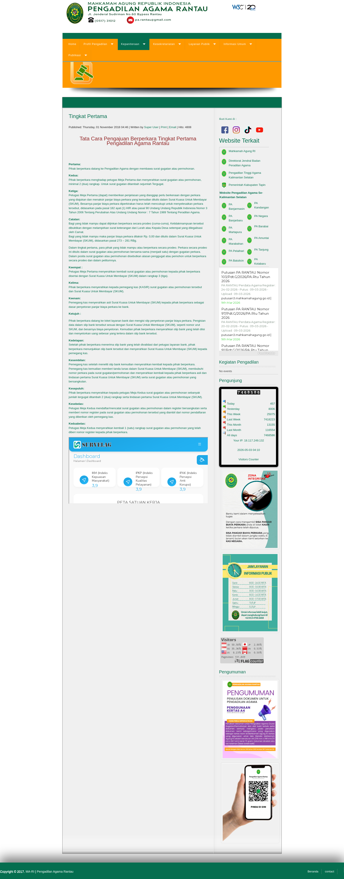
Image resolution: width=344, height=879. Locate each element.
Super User (151, 127)
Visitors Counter (248, 459)
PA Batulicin (236, 260)
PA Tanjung (261, 249)
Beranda (313, 871)
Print (164, 127)
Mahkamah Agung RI (242, 151)
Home (72, 44)
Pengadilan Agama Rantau (55, 871)
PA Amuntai (261, 238)
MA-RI (30, 871)
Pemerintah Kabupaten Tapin (247, 185)
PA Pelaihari (236, 251)
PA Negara (261, 216)
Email (173, 127)
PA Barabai (261, 226)
